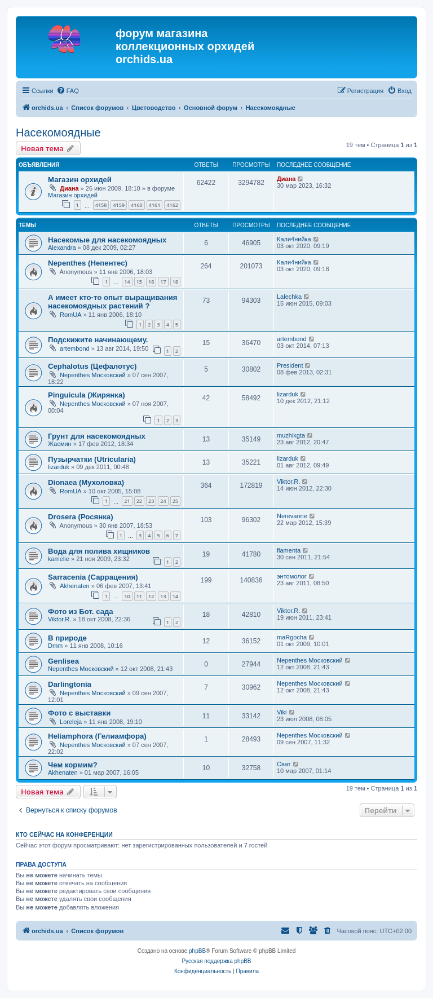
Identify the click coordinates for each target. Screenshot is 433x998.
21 (127, 501)
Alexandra (62, 247)
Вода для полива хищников (99, 551)
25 (175, 501)
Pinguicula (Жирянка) (86, 395)
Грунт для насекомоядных (96, 436)
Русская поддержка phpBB (216, 961)
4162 (172, 205)
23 (151, 501)
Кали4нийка (294, 239)
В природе (67, 638)
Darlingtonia (69, 684)
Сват (284, 764)
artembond (75, 348)
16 (151, 281)
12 (151, 596)
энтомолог (292, 576)
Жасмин (60, 443)
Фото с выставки (79, 713)
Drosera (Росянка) (80, 517)
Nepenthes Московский (93, 375)
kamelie (58, 558)
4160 (137, 205)
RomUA (71, 314)
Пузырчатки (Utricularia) (92, 459)
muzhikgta (291, 435)
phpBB (197, 951)
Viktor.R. (288, 481)
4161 (155, 205)
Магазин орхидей (80, 179)
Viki (282, 712)
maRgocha (292, 637)
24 (163, 501)
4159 (119, 205)
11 (139, 596)
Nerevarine (292, 516)
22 (139, 501)
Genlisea (63, 661)
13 (163, 596)
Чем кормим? (73, 765)
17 (163, 281)
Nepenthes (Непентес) (87, 263)
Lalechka (289, 296)
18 (175, 281)
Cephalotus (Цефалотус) (92, 366)
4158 (101, 205)
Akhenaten (75, 585)
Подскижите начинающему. (98, 339)
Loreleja (71, 721)
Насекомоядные (58, 132)
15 (139, 281)
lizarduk (287, 394)
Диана (69, 188)
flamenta (289, 550)
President (290, 365)
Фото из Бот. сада (80, 611)
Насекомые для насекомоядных (107, 240)
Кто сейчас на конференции (64, 834)
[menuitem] (67, 91)
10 (127, 596)
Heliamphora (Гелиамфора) (97, 736)
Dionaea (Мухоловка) (86, 482)
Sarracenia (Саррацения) (93, 577)
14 (127, 281)
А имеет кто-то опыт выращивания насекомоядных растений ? (112, 301)
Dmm (55, 645)
